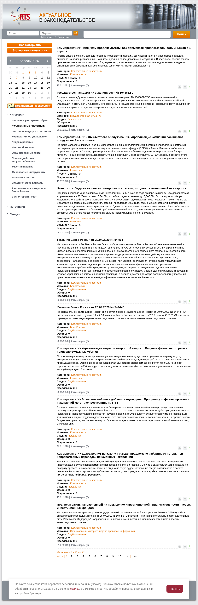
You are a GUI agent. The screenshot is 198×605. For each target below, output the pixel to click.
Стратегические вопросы (27, 182)
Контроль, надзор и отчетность (31, 131)
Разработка (74, 119)
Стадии (15, 214)
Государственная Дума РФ (85, 115)
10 (119, 556)
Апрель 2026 (29, 61)
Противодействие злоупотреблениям (23, 160)
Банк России (77, 286)
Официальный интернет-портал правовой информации (102, 531)
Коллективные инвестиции (28, 125)
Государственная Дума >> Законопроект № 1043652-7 (95, 92)
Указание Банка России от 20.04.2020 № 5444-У (90, 307)
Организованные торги (26, 152)
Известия (75, 221)
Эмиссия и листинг (24, 177)
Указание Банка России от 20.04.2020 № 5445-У (90, 239)
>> (135, 556)
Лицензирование (22, 142)
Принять (175, 588)
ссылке (74, 588)
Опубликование (77, 289)
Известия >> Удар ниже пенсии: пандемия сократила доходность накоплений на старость (121, 188)
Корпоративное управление (29, 136)
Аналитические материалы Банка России (29, 190)
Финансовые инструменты (28, 172)
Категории (17, 114)
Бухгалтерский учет (24, 196)
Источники (17, 206)
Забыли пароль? (48, 37)
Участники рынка (22, 166)
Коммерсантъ (78, 74)
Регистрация (63, 37)
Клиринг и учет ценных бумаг (30, 120)
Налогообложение (23, 147)
